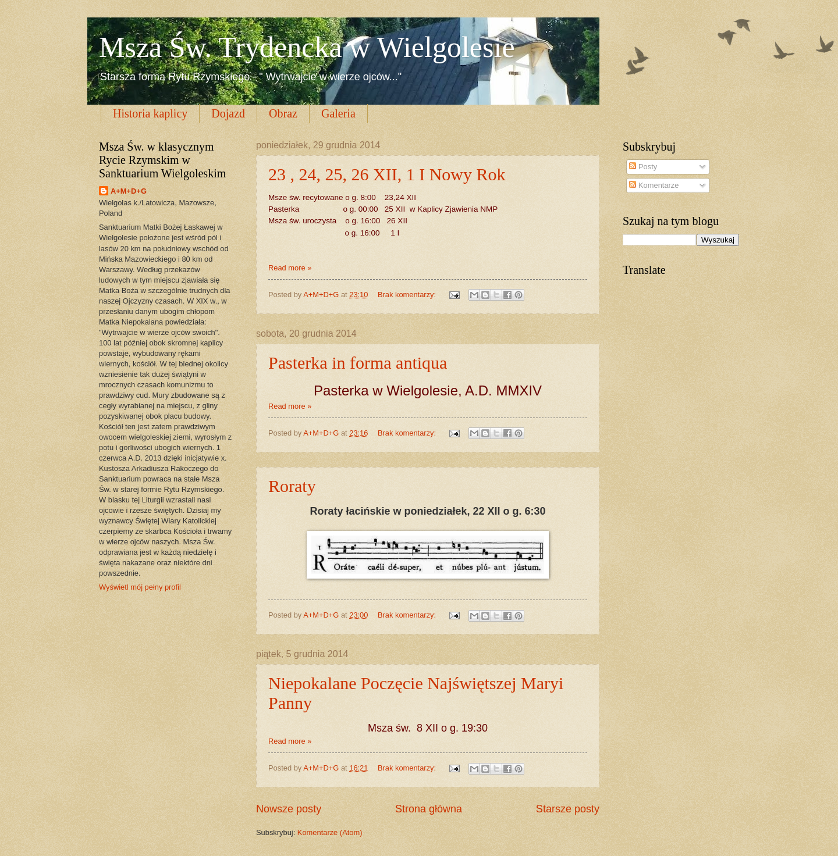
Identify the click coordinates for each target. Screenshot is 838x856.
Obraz (283, 113)
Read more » (289, 267)
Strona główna (428, 809)
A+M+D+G (129, 191)
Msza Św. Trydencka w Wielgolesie (307, 47)
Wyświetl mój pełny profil (140, 587)
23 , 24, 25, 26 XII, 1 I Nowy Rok (386, 174)
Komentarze (654, 185)
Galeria (338, 113)
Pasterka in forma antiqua (357, 362)
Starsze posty (567, 809)
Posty (643, 166)
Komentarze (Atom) (330, 832)
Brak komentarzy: (408, 294)
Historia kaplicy (150, 113)
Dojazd (228, 113)
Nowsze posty (288, 809)
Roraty (292, 485)
